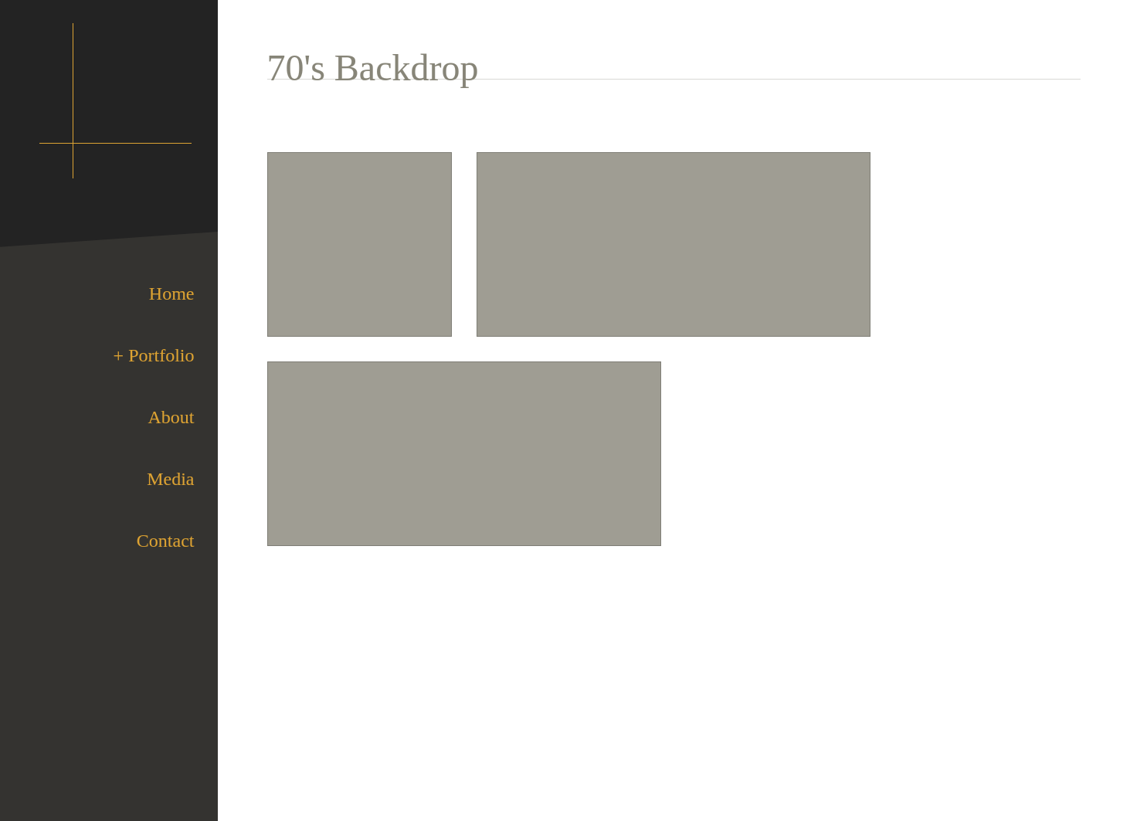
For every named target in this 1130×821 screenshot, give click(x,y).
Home (172, 293)
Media (170, 479)
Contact (166, 541)
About (171, 417)
